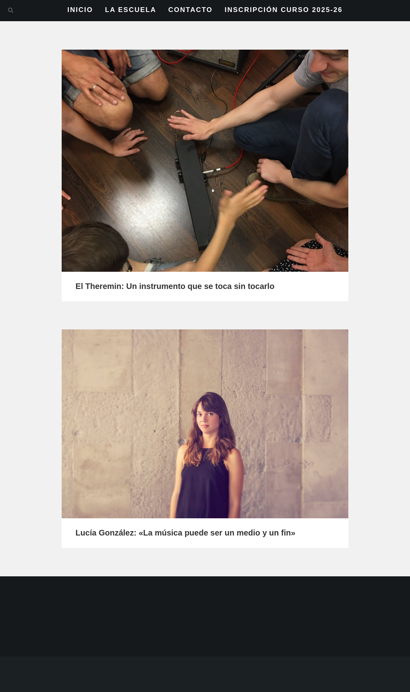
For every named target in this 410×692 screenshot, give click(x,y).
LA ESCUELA (130, 10)
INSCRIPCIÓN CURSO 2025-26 (284, 10)
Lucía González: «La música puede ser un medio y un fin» (185, 532)
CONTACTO (190, 10)
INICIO (80, 10)
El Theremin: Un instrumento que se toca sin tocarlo (175, 286)
